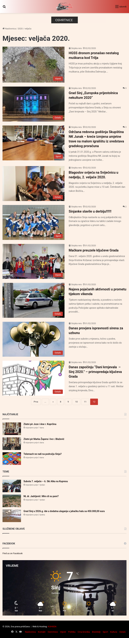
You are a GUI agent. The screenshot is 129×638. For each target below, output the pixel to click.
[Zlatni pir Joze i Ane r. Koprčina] (12, 428)
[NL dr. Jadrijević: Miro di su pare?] (12, 501)
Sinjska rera (76, 48)
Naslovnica (9, 28)
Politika (71, 632)
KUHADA (52, 626)
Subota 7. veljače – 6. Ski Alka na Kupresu (46, 481)
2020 (20, 28)
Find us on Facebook (13, 553)
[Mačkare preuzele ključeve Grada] (33, 261)
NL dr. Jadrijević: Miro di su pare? (41, 496)
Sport (105, 632)
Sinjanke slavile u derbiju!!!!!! (90, 211)
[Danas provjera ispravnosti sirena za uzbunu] (33, 339)
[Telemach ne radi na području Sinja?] (12, 458)
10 (76, 401)
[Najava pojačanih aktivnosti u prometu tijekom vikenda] (33, 300)
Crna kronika (84, 632)
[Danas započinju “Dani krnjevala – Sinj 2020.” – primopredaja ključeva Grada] (33, 378)
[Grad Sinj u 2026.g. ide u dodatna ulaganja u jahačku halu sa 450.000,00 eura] (12, 515)
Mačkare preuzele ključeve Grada (94, 250)
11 (85, 401)
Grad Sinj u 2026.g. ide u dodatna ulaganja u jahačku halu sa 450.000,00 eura (64, 511)
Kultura (113, 632)
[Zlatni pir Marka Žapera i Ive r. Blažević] (12, 443)
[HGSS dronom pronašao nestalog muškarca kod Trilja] (33, 65)
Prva (36, 401)
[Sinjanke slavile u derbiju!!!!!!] (33, 222)
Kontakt (42, 632)
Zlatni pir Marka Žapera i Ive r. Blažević (44, 439)
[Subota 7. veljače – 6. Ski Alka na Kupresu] (12, 486)
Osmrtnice (53, 632)
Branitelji (96, 632)
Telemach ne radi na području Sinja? (43, 454)
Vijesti (63, 632)
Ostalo (122, 632)
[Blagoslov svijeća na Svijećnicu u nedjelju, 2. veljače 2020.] (33, 183)
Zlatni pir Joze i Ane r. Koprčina (40, 424)
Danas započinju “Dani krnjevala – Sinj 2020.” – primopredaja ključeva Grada (95, 371)
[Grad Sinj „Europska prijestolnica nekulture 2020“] (33, 104)
